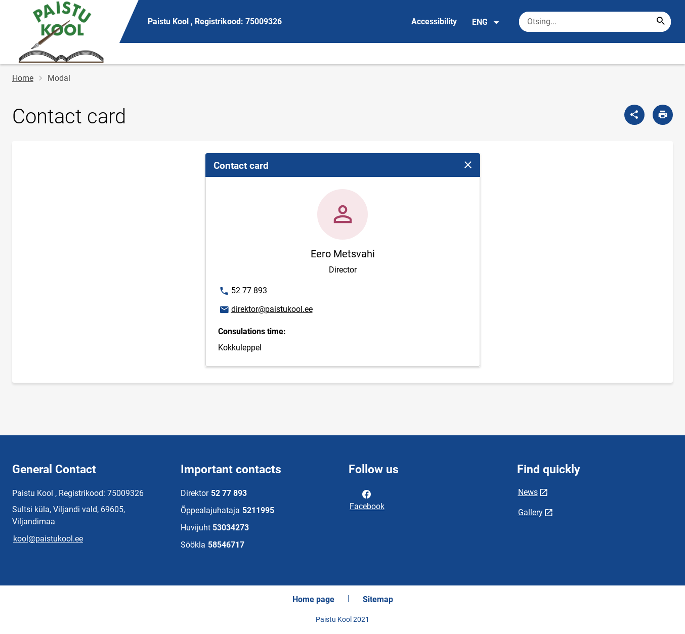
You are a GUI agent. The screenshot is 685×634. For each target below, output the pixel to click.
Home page (313, 599)
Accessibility (434, 21)
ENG (486, 22)
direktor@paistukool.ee (266, 309)
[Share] (634, 115)
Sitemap (378, 599)
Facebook (367, 499)
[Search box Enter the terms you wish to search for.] (595, 22)
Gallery (530, 512)
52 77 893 (245, 291)
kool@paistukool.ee (48, 539)
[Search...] (660, 21)
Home (22, 78)
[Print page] (663, 115)
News (528, 492)
